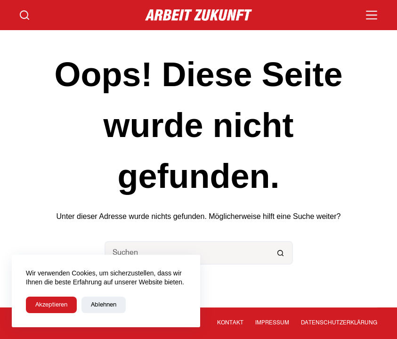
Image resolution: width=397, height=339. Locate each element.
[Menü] (371, 15)
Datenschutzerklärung (339, 323)
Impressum (272, 323)
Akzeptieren (51, 305)
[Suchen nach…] (187, 253)
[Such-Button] (281, 253)
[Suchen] (24, 15)
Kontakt (230, 323)
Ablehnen (103, 305)
